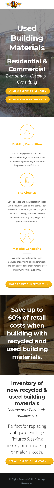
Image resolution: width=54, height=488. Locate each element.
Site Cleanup (27, 192)
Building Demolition (27, 144)
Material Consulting (27, 248)
